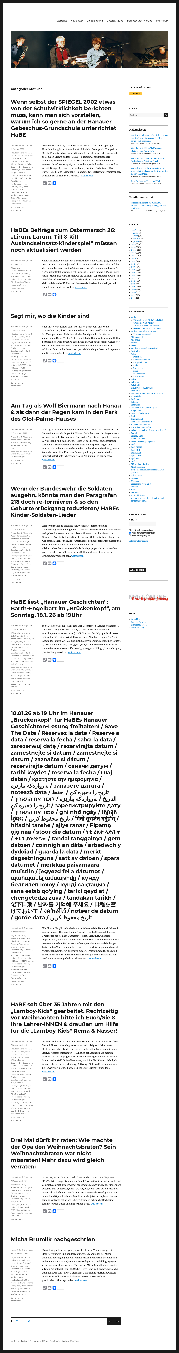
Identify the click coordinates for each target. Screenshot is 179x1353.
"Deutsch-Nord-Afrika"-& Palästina (149, 320)
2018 (133, 264)
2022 (133, 253)
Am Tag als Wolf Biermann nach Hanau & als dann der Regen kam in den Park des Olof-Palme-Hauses (66, 412)
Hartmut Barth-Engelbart (22, 145)
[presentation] (140, 554)
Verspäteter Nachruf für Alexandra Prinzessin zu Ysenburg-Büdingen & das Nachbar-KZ (148, 206)
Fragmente (24, 641)
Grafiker (21, 172)
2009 (133, 289)
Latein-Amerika (138, 439)
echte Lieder (16, 345)
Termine (26, 675)
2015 (133, 272)
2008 (133, 292)
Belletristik (15, 636)
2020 (133, 258)
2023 (133, 250)
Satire (29, 564)
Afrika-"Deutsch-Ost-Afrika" (146, 326)
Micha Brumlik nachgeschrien (53, 1239)
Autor (22, 342)
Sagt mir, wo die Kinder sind (50, 316)
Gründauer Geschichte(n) (142, 422)
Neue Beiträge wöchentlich (142, 533)
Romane (20, 673)
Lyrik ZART (21, 1094)
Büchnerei (24, 539)
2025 (133, 244)
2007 (133, 295)
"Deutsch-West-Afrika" (143, 323)
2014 (133, 275)
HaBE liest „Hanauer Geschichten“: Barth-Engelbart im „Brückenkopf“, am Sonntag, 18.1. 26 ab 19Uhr (66, 608)
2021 (133, 255)
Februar (136, 239)
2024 (133, 247)
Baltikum (135, 382)
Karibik (134, 433)
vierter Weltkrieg (18, 285)
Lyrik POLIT (21, 368)
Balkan (30, 164)
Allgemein (15, 164)
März (135, 236)
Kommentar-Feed (139, 625)
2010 (133, 287)
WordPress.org (137, 628)
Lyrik (13, 279)
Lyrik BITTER (21, 279)
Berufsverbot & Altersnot (21, 167)
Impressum (162, 21)
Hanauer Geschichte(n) (21, 442)
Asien (133, 345)
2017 (133, 267)
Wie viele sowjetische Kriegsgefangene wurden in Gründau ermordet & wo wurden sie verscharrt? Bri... (149, 171)
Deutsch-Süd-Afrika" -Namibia (147, 328)
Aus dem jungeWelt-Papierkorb (144, 348)
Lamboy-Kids (16, 187)
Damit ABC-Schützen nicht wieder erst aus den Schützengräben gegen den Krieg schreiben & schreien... (149, 138)
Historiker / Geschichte (21, 276)
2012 (133, 281)
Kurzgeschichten (18, 661)
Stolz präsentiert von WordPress (65, 1341)
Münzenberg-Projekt (20, 964)
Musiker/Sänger (18, 195)
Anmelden (135, 619)
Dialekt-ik (15, 941)
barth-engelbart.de (19, 1341)
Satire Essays (16, 567)
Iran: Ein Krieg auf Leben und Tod (145, 181)
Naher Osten (136, 475)
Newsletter (77, 21)
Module (29, 670)
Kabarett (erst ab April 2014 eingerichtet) (148, 430)
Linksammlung (95, 21)
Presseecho (16, 204)
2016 (133, 270)
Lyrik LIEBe (20, 1091)
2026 (134, 230)
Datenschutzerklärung (139, 21)
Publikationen (139, 374)
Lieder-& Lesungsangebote (142, 441)
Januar (136, 241)
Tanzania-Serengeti (142, 334)
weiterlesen (87, 175)
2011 (133, 284)
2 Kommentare (17, 1219)
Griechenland (17, 175)
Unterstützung (115, 21)
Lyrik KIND (20, 1207)
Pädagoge (21, 198)
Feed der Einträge (138, 622)
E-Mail (133, 520)
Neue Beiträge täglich (139, 535)
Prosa (23, 564)
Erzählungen (28, 639)
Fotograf (14, 170)
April (135, 233)
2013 (133, 278)
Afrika (19, 158)
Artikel (23, 164)
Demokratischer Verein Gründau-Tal (147, 393)
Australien (135, 351)
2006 (133, 298)
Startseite (62, 21)
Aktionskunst (16, 437)
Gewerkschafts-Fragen (21, 544)
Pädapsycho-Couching (21, 201)
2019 (133, 261)
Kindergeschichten (19, 184)
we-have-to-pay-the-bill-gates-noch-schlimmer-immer (21, 572)
